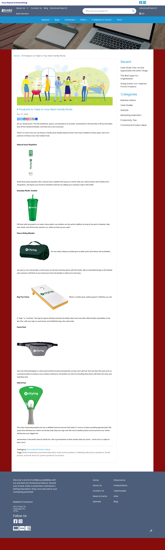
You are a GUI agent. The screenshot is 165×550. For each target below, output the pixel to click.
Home (17, 55)
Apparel (46, 19)
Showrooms (119, 480)
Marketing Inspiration (130, 115)
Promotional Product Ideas (38, 449)
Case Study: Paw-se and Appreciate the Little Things (134, 69)
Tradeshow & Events (102, 19)
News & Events (100, 496)
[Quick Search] (106, 11)
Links (116, 496)
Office (84, 19)
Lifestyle (124, 110)
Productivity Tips (128, 120)
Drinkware (71, 19)
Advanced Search (58, 8)
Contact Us (36, 8)
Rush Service (22, 13)
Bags (58, 19)
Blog (46, 8)
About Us (20, 8)
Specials (97, 501)
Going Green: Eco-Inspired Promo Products (133, 85)
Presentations (120, 485)
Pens (120, 19)
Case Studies (126, 105)
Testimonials (120, 490)
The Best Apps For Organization (129, 77)
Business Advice (128, 100)
